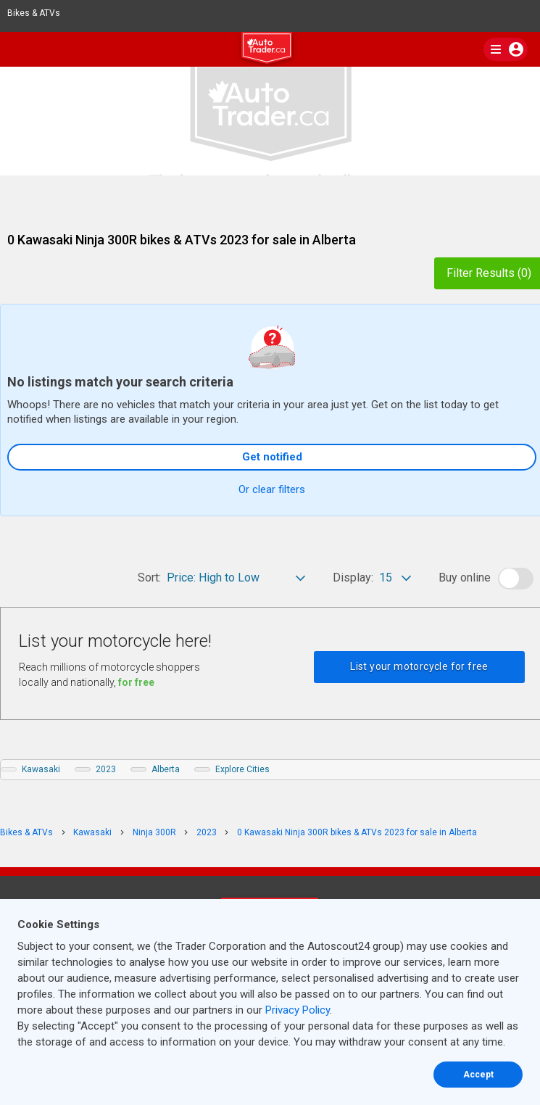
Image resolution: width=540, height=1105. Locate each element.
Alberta (165, 769)
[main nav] (505, 49)
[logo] (270, 50)
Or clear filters (271, 489)
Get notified (272, 456)
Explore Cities (242, 769)
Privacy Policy (297, 1010)
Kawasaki (41, 769)
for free (136, 682)
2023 (106, 769)
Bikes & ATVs (39, 13)
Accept (478, 1074)
